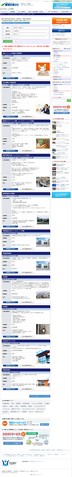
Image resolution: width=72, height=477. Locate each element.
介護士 (16, 406)
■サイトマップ (49, 1)
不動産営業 (23, 406)
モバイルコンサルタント (61, 138)
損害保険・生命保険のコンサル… (63, 134)
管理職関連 (56, 72)
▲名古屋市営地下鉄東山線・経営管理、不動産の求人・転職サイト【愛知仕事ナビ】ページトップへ (49, 450)
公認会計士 (5, 411)
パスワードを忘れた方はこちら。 (59, 34)
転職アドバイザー (16, 409)
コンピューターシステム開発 (62, 149)
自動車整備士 (6, 403)
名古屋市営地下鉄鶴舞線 (58, 92)
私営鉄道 (55, 89)
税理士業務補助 (59, 171)
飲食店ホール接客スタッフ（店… (63, 167)
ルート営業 (55, 59)
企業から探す (36, 455)
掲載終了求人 (42, 455)
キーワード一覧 (6, 413)
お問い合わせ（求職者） (16, 454)
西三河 (29, 5)
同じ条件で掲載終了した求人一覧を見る (39, 396)
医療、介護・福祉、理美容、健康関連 (61, 67)
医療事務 (18, 403)
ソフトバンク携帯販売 (60, 177)
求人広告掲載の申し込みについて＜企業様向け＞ (15, 455)
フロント (31, 411)
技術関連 (55, 52)
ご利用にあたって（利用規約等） (53, 454)
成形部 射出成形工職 (60, 164)
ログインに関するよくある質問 (59, 35)
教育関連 (55, 70)
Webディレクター (60, 121)
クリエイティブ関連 (57, 64)
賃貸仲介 (5, 406)
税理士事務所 (26, 403)
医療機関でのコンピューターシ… (63, 156)
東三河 (32, 5)
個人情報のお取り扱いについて (39, 454)
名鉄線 (55, 87)
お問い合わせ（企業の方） (27, 454)
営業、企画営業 (56, 57)
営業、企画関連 (57, 55)
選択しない (16, 34)
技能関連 (55, 54)
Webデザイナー (39, 411)
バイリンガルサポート (39, 406)
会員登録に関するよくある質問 (59, 25)
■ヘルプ (45, 1)
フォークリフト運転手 (37, 403)
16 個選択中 (16, 31)
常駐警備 (24, 411)
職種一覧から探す (67, 48)
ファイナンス (6, 409)
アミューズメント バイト (29, 409)
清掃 (13, 403)
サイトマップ (63, 454)
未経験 (11, 406)
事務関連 (55, 61)
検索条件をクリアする (58, 79)
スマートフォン (38, 474)
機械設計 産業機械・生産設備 (62, 184)
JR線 (55, 86)
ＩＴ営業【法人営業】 (60, 152)
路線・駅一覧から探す (66, 82)
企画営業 (58, 131)
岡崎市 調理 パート (15, 411)
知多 (27, 5)
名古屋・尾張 (23, 5)
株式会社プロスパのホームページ (37, 461)
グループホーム (40, 409)
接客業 (30, 406)
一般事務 (47, 403)
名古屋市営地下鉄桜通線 (58, 94)
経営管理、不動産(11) (18, 27)
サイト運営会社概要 (6, 454)
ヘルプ (3, 455)
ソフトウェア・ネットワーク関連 (60, 62)
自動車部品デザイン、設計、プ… (63, 145)
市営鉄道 (55, 90)
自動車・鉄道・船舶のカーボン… (63, 188)
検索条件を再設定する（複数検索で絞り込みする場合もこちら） (15, 22)
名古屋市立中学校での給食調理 (62, 181)
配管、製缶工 (59, 125)
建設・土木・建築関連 (58, 69)
